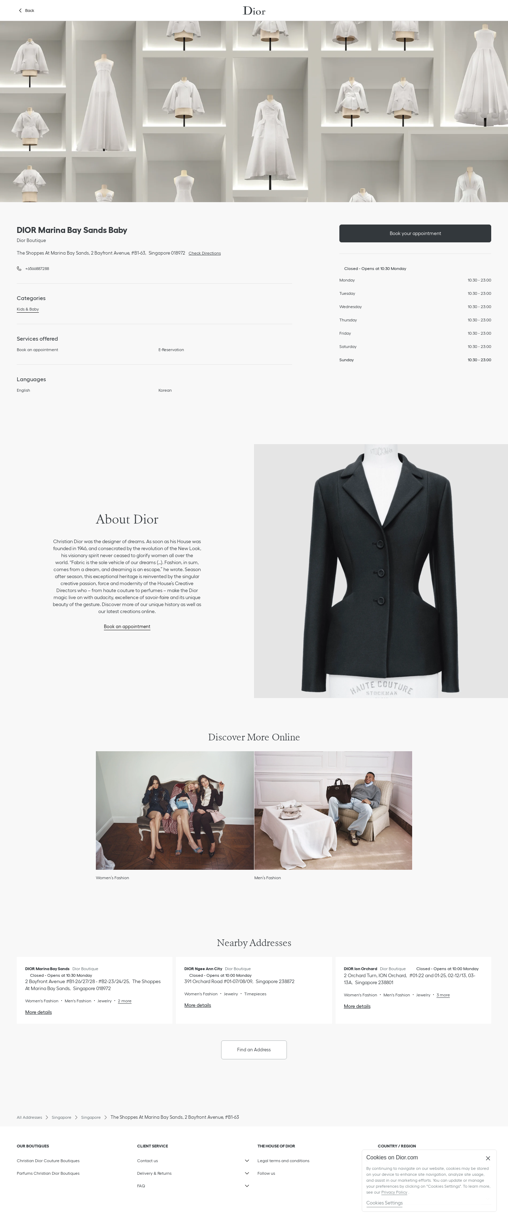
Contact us (170, 1159)
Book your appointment (415, 233)
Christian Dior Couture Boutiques (48, 1160)
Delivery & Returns (170, 1171)
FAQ (170, 1184)
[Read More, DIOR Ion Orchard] (440, 995)
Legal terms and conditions (290, 1159)
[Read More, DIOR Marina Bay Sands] (122, 1001)
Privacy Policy (394, 1192)
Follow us (290, 1171)
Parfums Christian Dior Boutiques (48, 1173)
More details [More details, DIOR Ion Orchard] (357, 1006)
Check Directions (203, 252)
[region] (429, 1181)
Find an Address (254, 1049)
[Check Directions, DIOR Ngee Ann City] (239, 981)
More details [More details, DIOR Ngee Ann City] (197, 1005)
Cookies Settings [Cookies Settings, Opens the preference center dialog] (384, 1203)
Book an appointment (127, 626)
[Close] (488, 1158)
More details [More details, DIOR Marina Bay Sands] (38, 1012)
